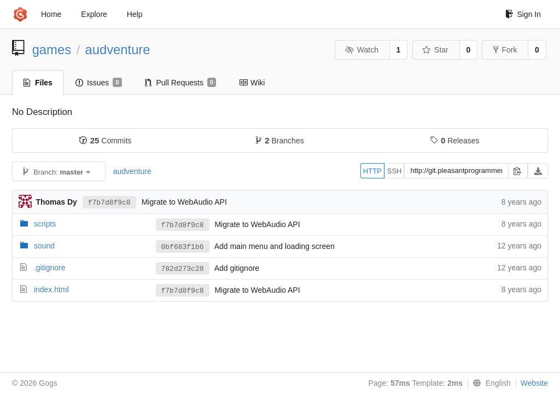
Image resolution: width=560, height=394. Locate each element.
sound (44, 245)
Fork (505, 49)
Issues (98, 83)
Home (51, 14)
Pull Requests (181, 83)
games (51, 49)
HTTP (372, 171)
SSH (394, 171)
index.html (51, 289)
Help (135, 14)
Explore (94, 14)
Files (38, 82)
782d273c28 (182, 269)
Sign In (523, 14)
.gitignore (50, 267)
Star (435, 49)
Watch (361, 49)
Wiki (252, 82)
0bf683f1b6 (182, 247)
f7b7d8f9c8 (109, 203)
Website (534, 383)
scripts (45, 223)
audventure (117, 49)
